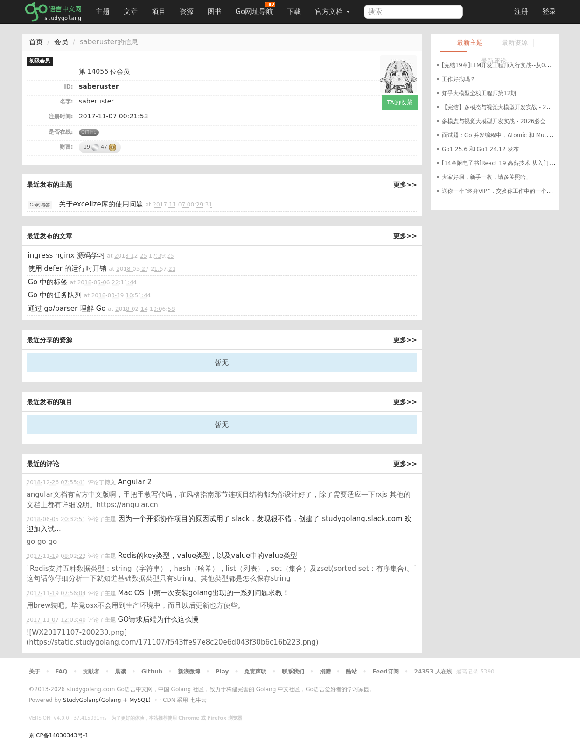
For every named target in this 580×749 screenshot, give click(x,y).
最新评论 (494, 60)
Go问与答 (40, 204)
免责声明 (255, 671)
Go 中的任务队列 (55, 295)
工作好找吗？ (458, 79)
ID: (68, 86)
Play (222, 671)
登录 (549, 11)
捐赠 (325, 671)
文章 (131, 11)
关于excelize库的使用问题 (101, 204)
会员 (61, 42)
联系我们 (293, 671)
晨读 (120, 671)
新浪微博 (189, 671)
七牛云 (198, 700)
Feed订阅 (385, 671)
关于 (34, 671)
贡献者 (91, 671)
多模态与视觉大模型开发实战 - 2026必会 (494, 121)
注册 (521, 11)
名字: (66, 101)
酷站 (351, 671)
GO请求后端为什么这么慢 (158, 619)
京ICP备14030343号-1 (59, 735)
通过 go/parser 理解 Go (67, 308)
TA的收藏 (399, 102)
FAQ (61, 671)
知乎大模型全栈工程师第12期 (479, 93)
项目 (159, 11)
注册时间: (61, 116)
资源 (187, 11)
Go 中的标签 (48, 282)
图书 (215, 11)
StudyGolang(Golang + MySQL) (107, 700)
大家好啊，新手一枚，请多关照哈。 (486, 177)
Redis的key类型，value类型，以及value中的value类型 (208, 555)
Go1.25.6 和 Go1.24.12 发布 (480, 149)
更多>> (405, 184)
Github (151, 671)
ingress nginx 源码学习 (66, 255)
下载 (294, 11)
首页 (36, 42)
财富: (66, 147)
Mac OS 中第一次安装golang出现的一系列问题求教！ (203, 593)
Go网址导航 (256, 9)
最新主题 (470, 42)
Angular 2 (135, 482)
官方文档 (332, 11)
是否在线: (61, 132)
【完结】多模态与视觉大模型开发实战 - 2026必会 (505, 107)
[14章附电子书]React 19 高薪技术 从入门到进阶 (504, 163)
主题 (103, 11)
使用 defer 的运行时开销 (67, 268)
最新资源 (515, 42)
